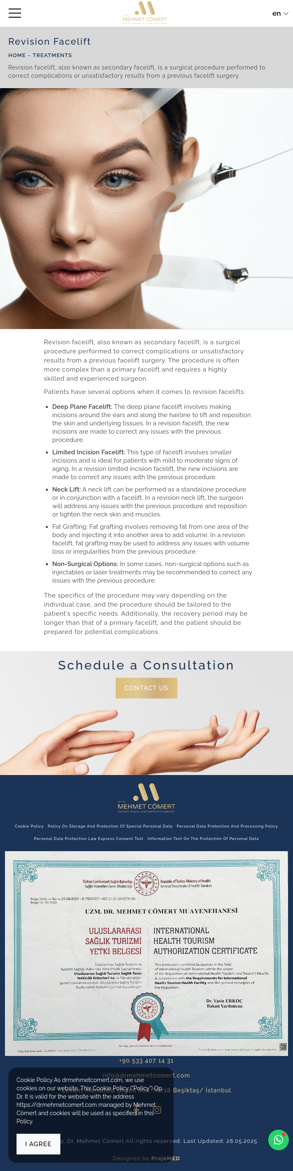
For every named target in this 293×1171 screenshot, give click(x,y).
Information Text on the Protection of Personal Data (203, 839)
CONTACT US (146, 688)
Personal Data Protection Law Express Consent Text (88, 839)
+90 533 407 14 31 (146, 1060)
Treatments (52, 55)
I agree (38, 1144)
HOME (17, 55)
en (280, 13)
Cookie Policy (29, 826)
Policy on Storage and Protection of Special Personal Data (110, 826)
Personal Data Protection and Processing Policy (227, 826)
